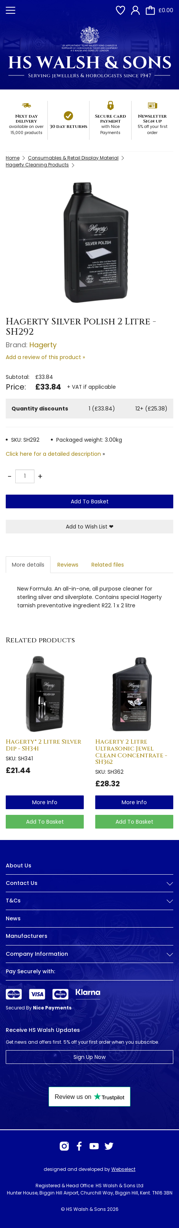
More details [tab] (28, 564)
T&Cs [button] (89, 901)
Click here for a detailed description (53, 454)
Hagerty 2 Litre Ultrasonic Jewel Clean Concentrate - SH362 (131, 752)
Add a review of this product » (45, 357)
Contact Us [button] (89, 883)
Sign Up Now (89, 1057)
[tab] (89, 889)
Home (13, 158)
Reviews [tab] (67, 564)
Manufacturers (26, 936)
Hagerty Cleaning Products (37, 164)
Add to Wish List (90, 526)
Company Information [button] (89, 954)
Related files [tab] (107, 564)
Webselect (123, 1169)
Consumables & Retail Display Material (73, 158)
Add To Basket (90, 501)
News (13, 918)
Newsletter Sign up (152, 118)
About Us (18, 865)
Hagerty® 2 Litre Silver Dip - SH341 (43, 745)
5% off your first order (153, 130)
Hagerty (43, 345)
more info (44, 802)
